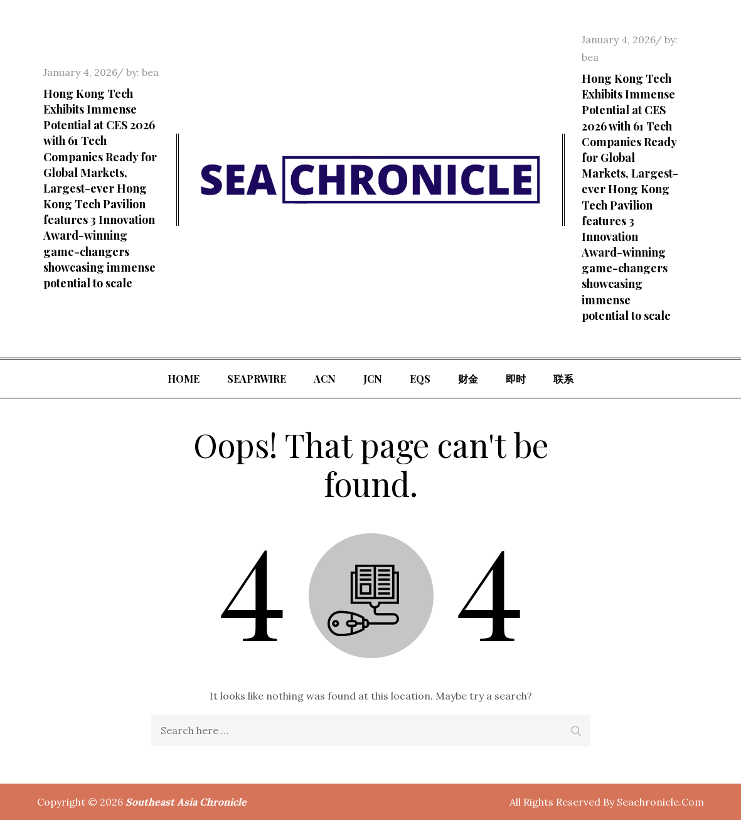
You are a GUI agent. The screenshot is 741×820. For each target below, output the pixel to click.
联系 (563, 378)
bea (150, 72)
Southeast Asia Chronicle (186, 802)
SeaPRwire (256, 378)
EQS (420, 378)
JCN (372, 378)
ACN (325, 378)
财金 (468, 378)
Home (184, 378)
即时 (516, 378)
